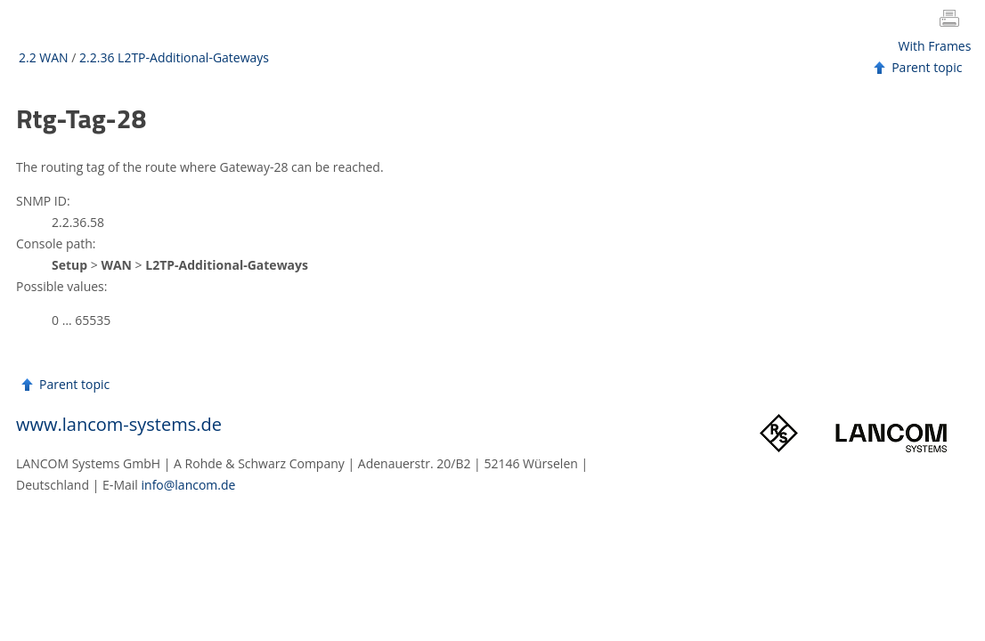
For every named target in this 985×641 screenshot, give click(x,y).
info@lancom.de (189, 484)
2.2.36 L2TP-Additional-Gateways (174, 57)
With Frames (935, 45)
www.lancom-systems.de (119, 424)
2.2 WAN (44, 57)
